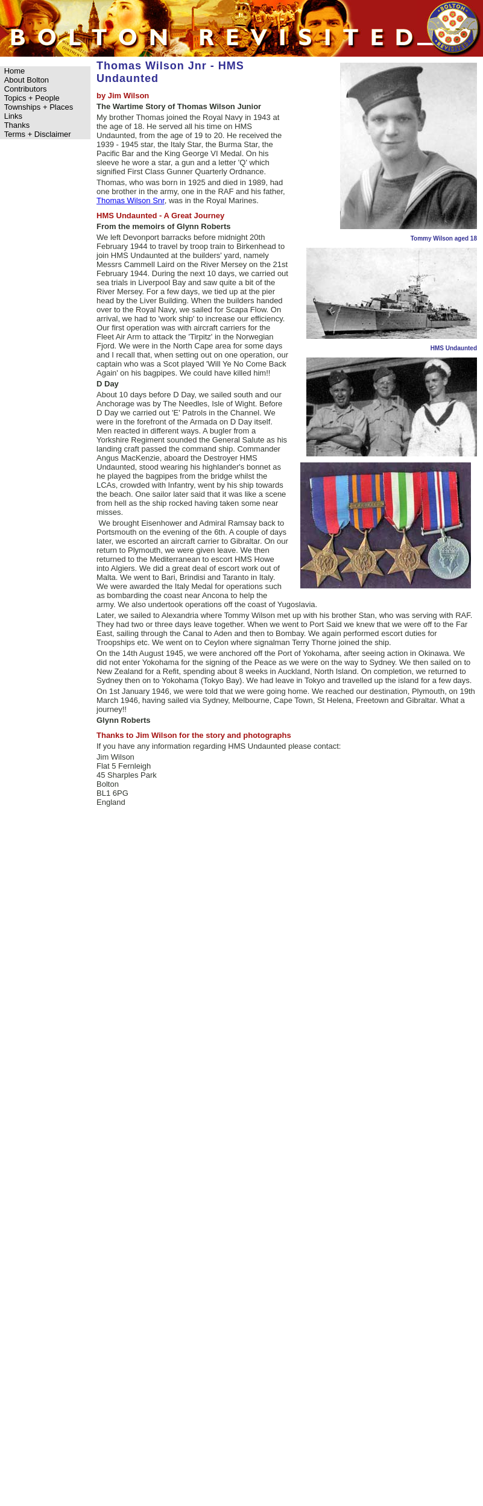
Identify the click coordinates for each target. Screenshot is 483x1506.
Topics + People (32, 97)
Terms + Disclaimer (37, 134)
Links (13, 116)
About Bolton (26, 79)
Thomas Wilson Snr (130, 200)
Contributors (25, 88)
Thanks (17, 125)
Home (14, 70)
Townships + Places (39, 107)
